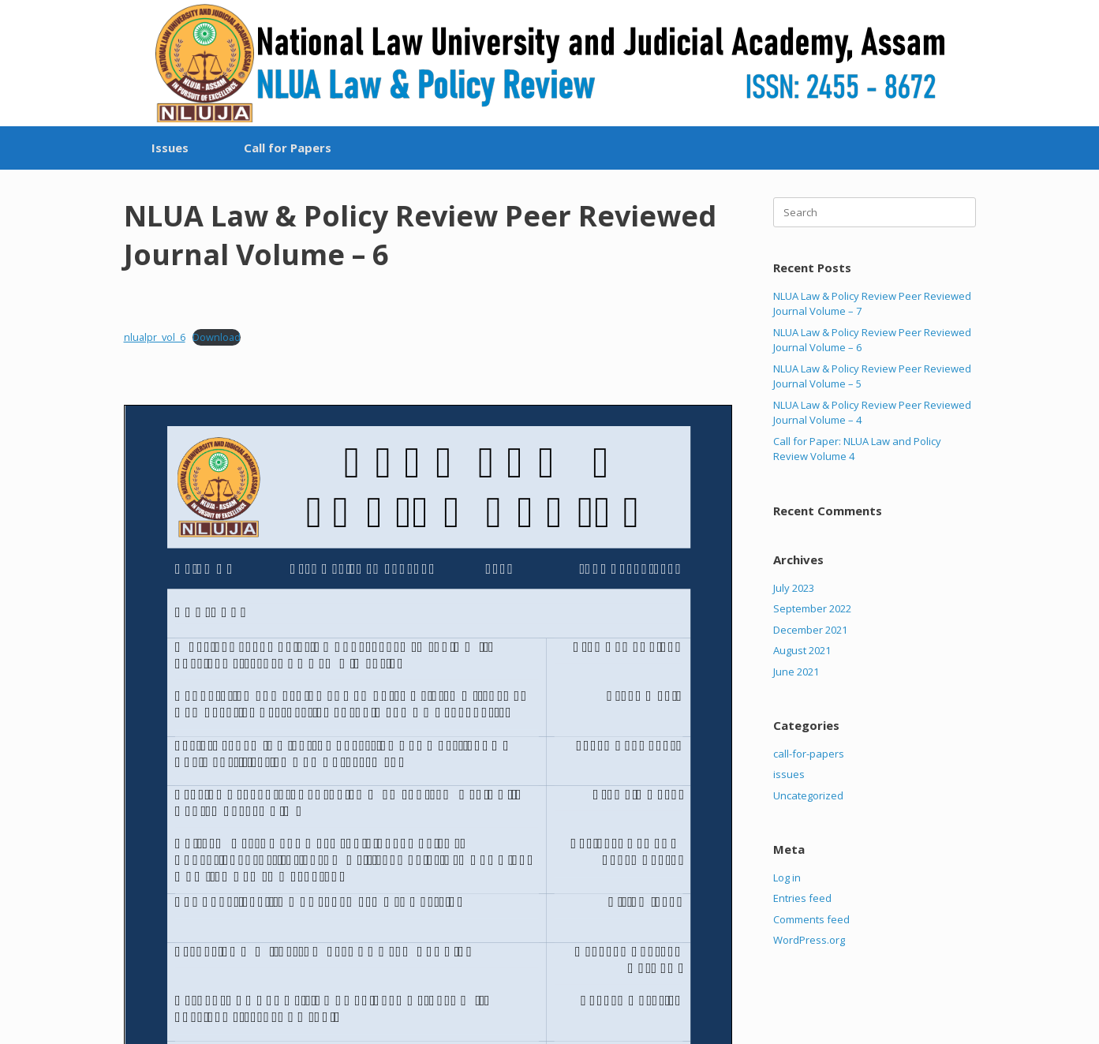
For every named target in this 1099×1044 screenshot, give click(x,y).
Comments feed (811, 919)
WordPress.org (809, 940)
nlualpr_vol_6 (154, 337)
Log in (787, 877)
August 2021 (802, 650)
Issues (170, 147)
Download (217, 337)
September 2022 (812, 608)
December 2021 (810, 630)
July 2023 (793, 588)
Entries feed (802, 898)
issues (789, 774)
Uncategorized (808, 795)
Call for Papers (287, 147)
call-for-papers (808, 754)
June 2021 (796, 671)
